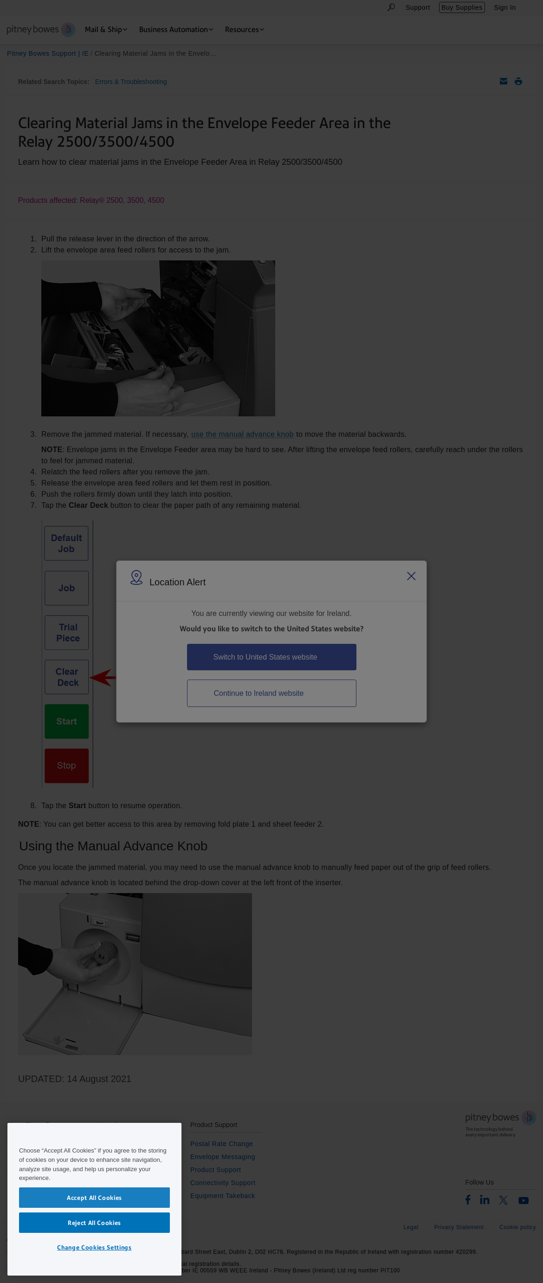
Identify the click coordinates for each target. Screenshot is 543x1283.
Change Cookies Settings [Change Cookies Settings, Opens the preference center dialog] (94, 1247)
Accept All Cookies (94, 1197)
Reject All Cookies (94, 1222)
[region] (94, 1199)
